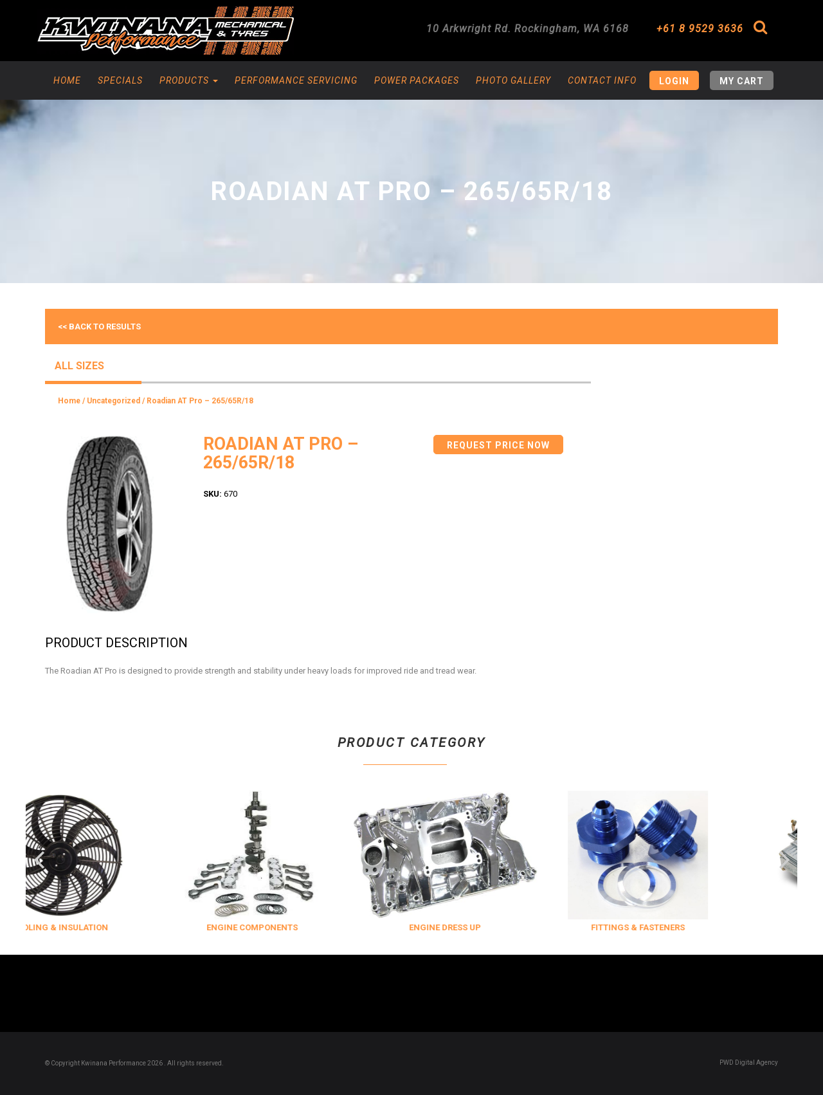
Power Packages (416, 80)
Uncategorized (113, 400)
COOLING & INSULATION (97, 927)
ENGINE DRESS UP (484, 927)
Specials (120, 80)
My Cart (741, 81)
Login (674, 81)
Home (67, 80)
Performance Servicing (296, 80)
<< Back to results (99, 326)
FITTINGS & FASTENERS (676, 927)
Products (188, 80)
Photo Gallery (513, 80)
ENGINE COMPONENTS (290, 927)
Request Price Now (498, 445)
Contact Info (602, 80)
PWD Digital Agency (748, 1062)
